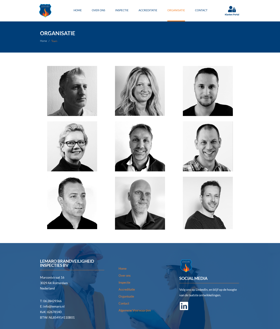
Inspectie (122, 10)
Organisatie (176, 10)
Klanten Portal (232, 14)
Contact (201, 10)
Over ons (98, 10)
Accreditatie (148, 10)
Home (78, 10)
